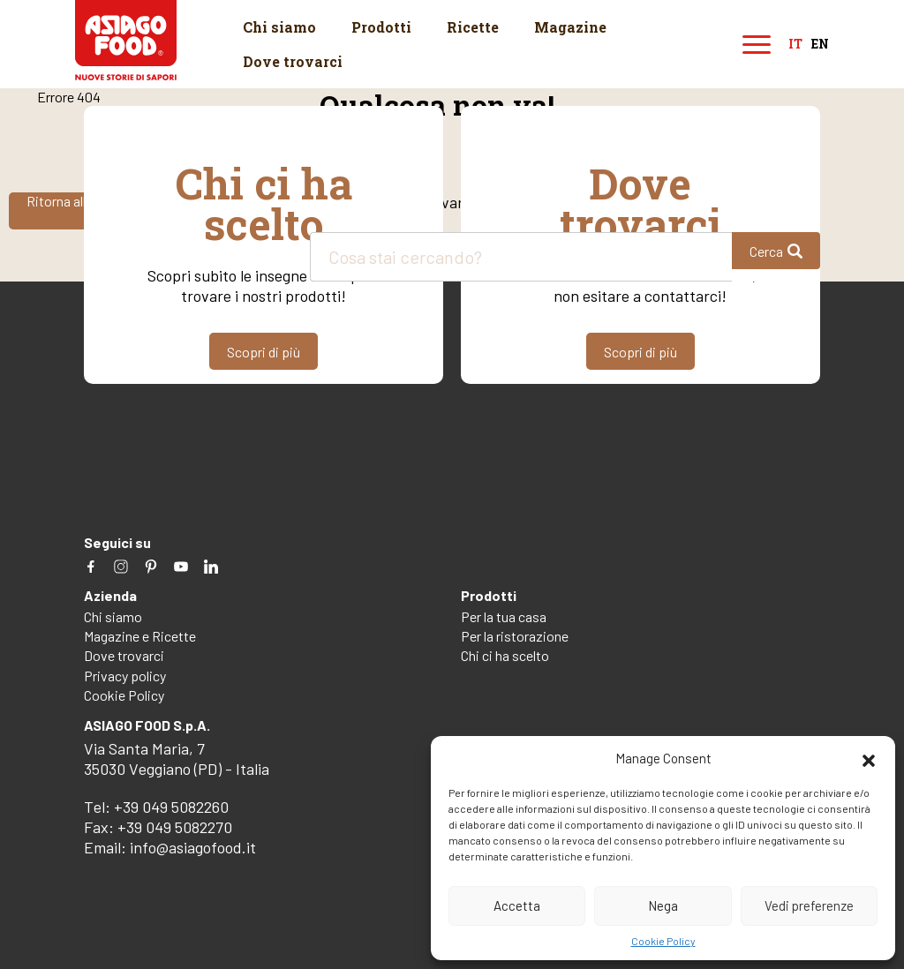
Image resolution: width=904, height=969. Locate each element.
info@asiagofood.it (193, 847)
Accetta (516, 905)
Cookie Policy (663, 941)
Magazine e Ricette (140, 635)
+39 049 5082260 (171, 806)
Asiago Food (126, 40)
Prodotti (381, 27)
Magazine (570, 27)
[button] (869, 758)
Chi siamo (279, 27)
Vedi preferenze (809, 905)
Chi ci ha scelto (505, 655)
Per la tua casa (503, 616)
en (820, 44)
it (795, 44)
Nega (663, 905)
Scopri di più (263, 351)
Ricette (473, 27)
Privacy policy (125, 675)
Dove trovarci (293, 61)
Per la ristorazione (515, 635)
